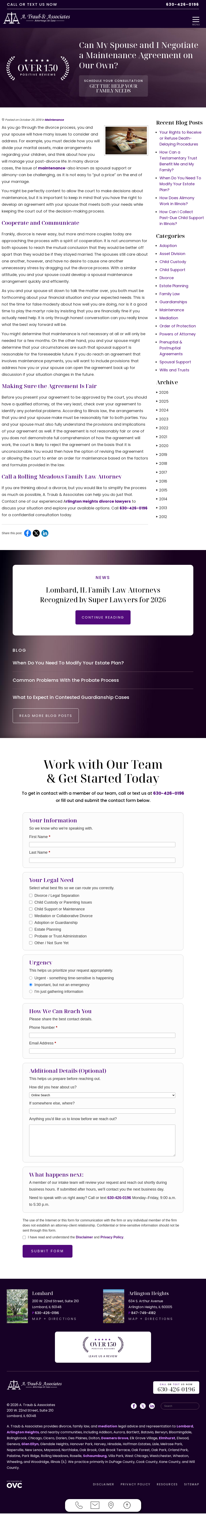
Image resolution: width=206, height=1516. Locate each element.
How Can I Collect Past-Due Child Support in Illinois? (182, 215)
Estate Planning (174, 283)
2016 (161, 479)
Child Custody (173, 259)
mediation (107, 1428)
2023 (162, 416)
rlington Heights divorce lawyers (98, 499)
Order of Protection (178, 323)
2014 (161, 496)
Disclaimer (84, 1242)
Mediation (169, 315)
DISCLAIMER (103, 1487)
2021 (161, 434)
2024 (162, 408)
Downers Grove (114, 1440)
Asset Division (172, 251)
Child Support (172, 267)
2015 (161, 487)
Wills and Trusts (174, 367)
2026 (162, 390)
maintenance (51, 165)
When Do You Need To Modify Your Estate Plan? (180, 181)
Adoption (168, 243)
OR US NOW (176, 1390)
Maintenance (54, 117)
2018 (161, 461)
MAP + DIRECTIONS (54, 1323)
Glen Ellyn (30, 1446)
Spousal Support (175, 359)
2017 (161, 470)
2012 (161, 514)
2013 (161, 505)
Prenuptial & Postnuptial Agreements (171, 345)
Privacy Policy (111, 1242)
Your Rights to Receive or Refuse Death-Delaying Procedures (180, 135)
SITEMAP (191, 1487)
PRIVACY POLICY (135, 1487)
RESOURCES (167, 1487)
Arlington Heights (23, 1434)
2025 (162, 399)
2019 (161, 452)
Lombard (185, 1428)
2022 (162, 425)
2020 (162, 443)
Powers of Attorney (178, 331)
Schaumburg (95, 1458)
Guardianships (173, 299)
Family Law (170, 291)
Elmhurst (167, 1440)
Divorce (167, 275)
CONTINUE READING (103, 615)
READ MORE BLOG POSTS (50, 720)
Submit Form (47, 1256)
